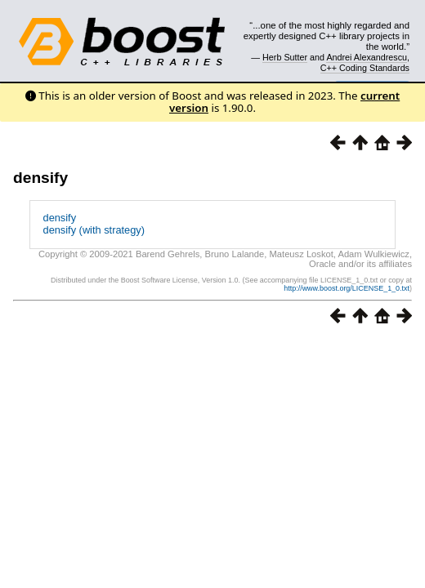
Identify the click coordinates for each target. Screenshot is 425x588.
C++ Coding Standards (364, 68)
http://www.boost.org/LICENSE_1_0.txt (346, 288)
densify (40, 177)
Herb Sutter (284, 57)
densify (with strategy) (94, 230)
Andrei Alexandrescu (366, 57)
